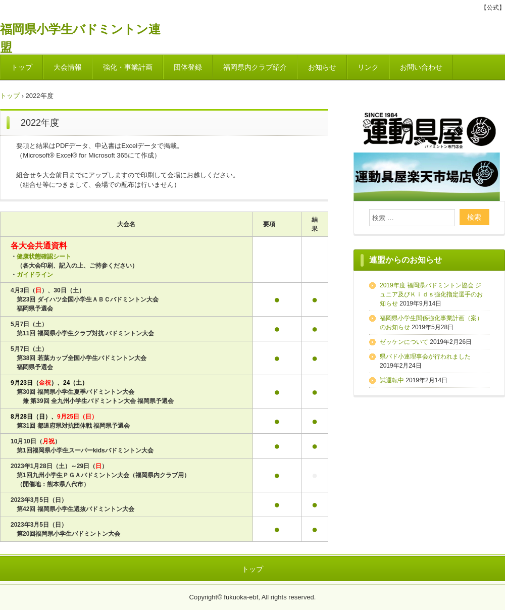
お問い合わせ (421, 67)
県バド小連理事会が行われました (425, 356)
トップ (21, 67)
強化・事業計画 (128, 67)
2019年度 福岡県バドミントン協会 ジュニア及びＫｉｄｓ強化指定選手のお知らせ (431, 294)
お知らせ (322, 67)
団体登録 (188, 67)
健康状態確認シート (44, 256)
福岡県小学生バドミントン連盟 (80, 33)
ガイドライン (35, 274)
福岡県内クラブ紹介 (255, 67)
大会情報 (68, 67)
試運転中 (392, 380)
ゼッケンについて (404, 341)
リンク (368, 67)
